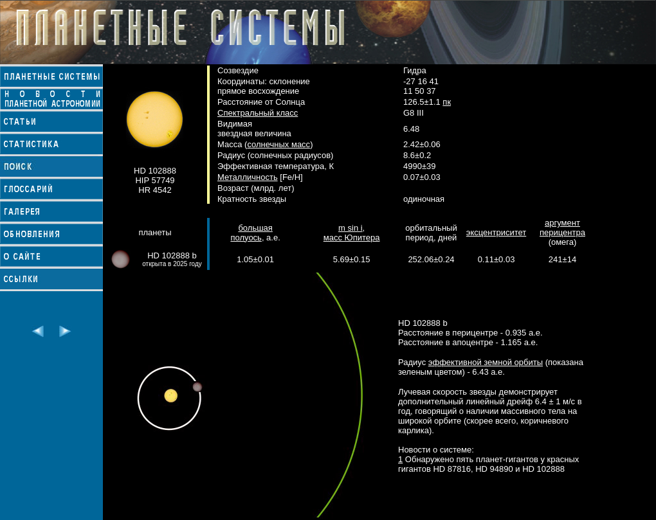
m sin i (350, 228)
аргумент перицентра (562, 227)
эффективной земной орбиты (485, 362)
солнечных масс (278, 144)
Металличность (247, 177)
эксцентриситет (496, 232)
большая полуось (251, 232)
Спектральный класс (257, 113)
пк (446, 102)
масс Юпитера (351, 237)
